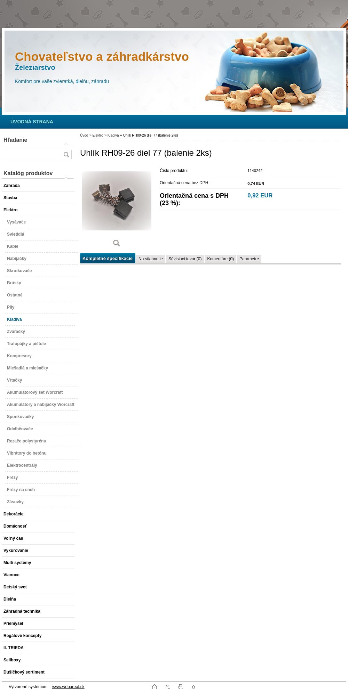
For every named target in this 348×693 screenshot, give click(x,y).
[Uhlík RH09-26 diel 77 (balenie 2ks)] (116, 208)
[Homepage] (32, 122)
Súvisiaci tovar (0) (184, 258)
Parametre (249, 258)
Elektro (97, 135)
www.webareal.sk (68, 686)
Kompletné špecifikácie (107, 258)
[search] (66, 154)
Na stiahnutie (151, 258)
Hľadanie (15, 140)
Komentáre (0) (220, 258)
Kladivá (113, 135)
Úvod (84, 135)
